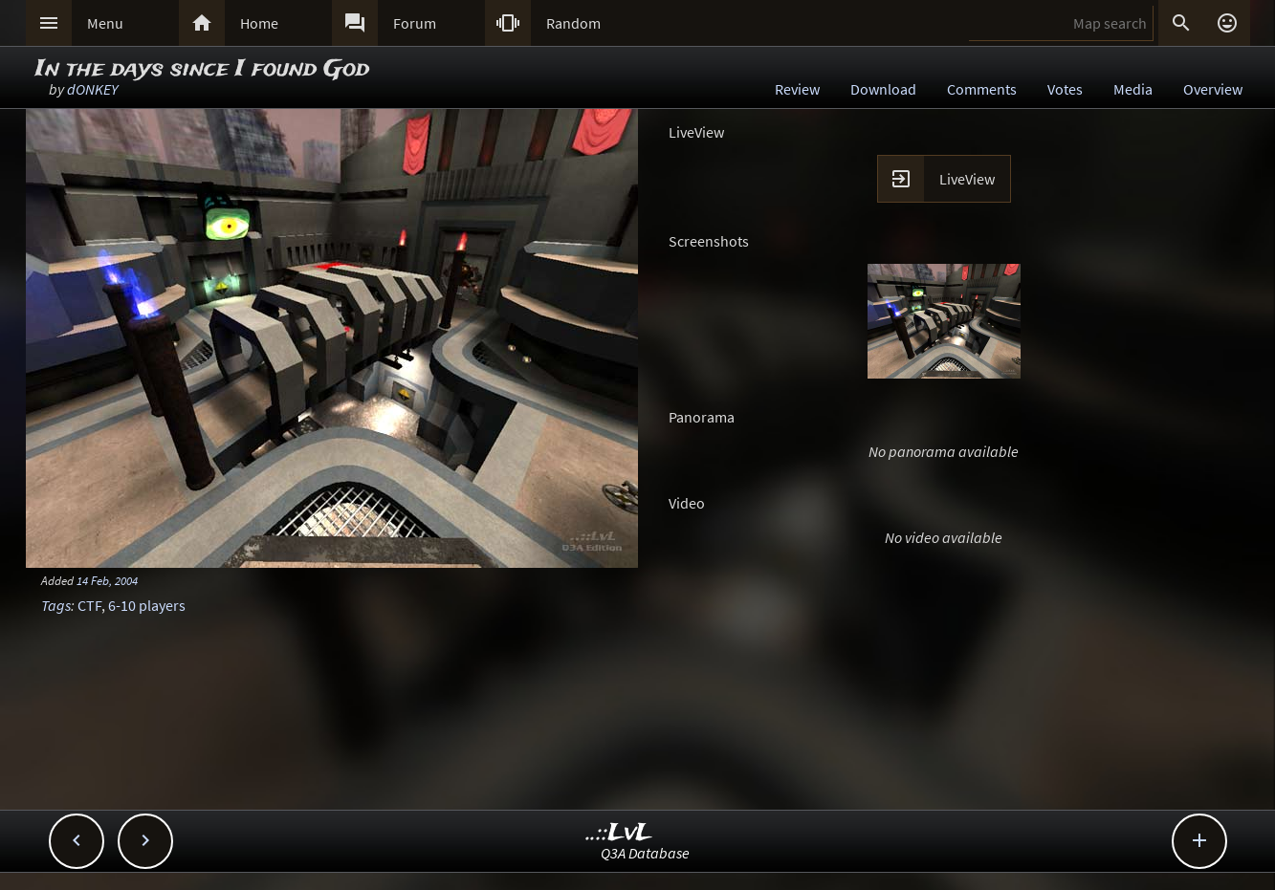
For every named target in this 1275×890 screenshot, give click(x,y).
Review (797, 88)
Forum (414, 23)
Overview (1212, 88)
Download (883, 88)
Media (1133, 88)
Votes (1065, 88)
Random (573, 23)
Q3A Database (645, 852)
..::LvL (619, 833)
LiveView (967, 178)
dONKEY (92, 88)
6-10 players (147, 605)
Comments (982, 88)
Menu (105, 23)
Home (259, 23)
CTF (89, 605)
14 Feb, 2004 (107, 580)
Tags (56, 605)
